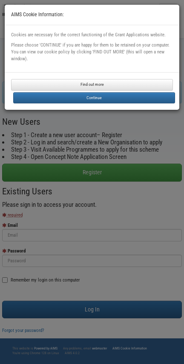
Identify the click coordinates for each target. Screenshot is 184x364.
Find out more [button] (92, 84)
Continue (94, 97)
